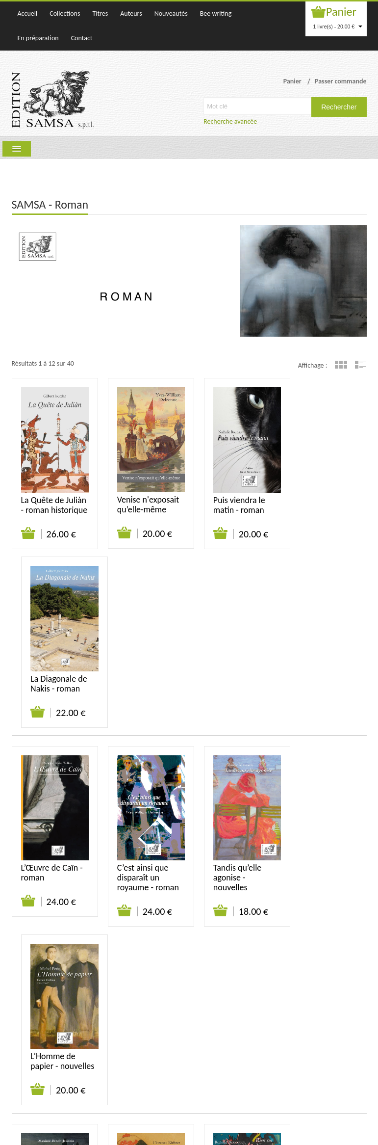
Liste (360, 365)
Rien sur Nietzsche (220, 879)
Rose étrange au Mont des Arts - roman (141, 884)
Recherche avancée (230, 121)
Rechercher (338, 107)
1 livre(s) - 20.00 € (338, 26)
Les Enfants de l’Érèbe (46, 879)
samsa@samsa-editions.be (191, 1097)
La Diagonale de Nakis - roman (323, 496)
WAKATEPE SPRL (343, 1132)
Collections (65, 13)
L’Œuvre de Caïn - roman (52, 688)
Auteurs (131, 13)
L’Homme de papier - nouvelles (317, 693)
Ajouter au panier (28, 535)
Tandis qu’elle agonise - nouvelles (227, 693)
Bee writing (216, 13)
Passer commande (341, 81)
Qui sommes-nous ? (193, 1008)
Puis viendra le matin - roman (229, 496)
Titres (100, 13)
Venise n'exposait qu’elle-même (143, 496)
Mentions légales (342, 1008)
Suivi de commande (284, 1008)
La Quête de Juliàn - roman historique (46, 501)
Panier (341, 11)
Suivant (93, 977)
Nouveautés (171, 13)
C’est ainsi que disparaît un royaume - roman (143, 693)
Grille (341, 365)
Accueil (28, 13)
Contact (82, 38)
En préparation (38, 38)
